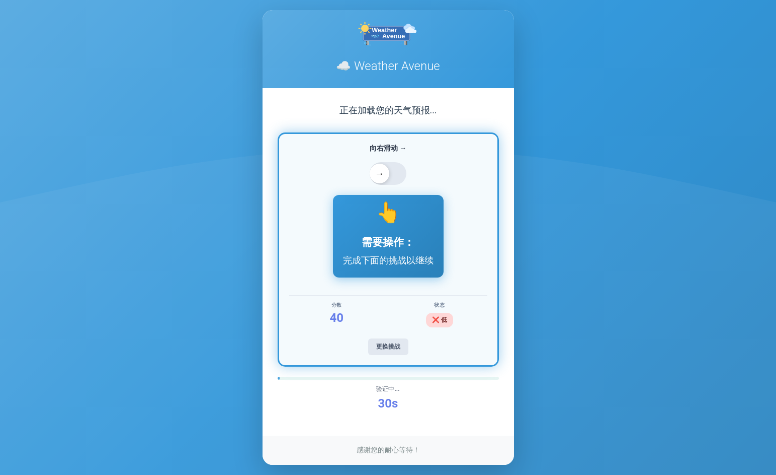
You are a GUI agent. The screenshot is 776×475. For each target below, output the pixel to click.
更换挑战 (388, 346)
